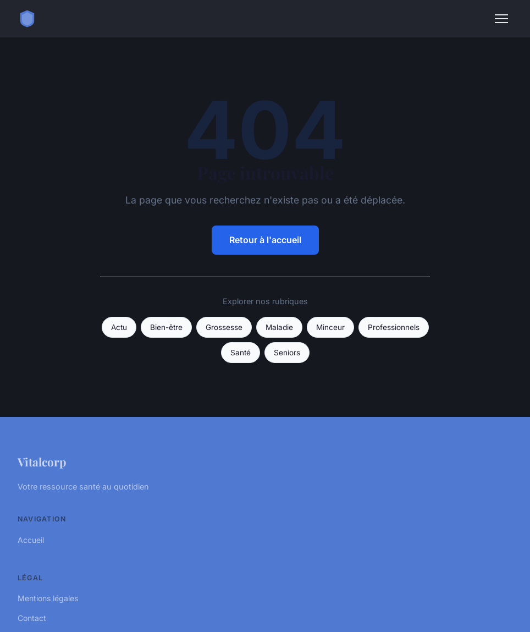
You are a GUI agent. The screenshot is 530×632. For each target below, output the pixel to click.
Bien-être (166, 327)
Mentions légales (48, 598)
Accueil (31, 540)
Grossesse (224, 327)
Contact (32, 618)
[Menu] (501, 19)
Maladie (279, 327)
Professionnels (393, 327)
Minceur (330, 327)
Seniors (287, 352)
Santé (240, 352)
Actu (119, 327)
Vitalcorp (42, 461)
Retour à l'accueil (265, 239)
